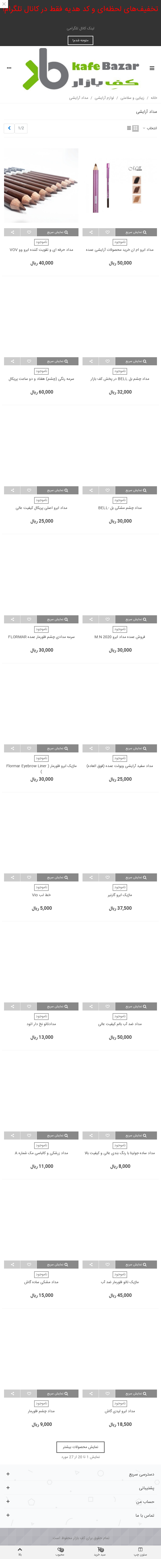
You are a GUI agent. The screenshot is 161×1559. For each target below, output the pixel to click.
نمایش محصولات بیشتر (80, 1447)
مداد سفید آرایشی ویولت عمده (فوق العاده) (120, 766)
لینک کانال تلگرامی (80, 28)
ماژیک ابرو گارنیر (120, 895)
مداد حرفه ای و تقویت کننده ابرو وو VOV (41, 250)
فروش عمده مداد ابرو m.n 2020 (119, 637)
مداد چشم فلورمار (41, 1411)
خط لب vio (41, 895)
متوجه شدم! (80, 40)
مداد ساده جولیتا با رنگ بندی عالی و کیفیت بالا (120, 1153)
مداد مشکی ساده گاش (41, 1282)
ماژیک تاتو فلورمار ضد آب (120, 1282)
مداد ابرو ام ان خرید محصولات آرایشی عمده (119, 250)
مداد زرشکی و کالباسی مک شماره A (41, 1153)
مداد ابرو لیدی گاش (120, 1411)
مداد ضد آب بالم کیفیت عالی (120, 1024)
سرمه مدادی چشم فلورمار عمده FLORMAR (41, 637)
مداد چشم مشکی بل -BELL (120, 508)
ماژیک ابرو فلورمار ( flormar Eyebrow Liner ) (41, 769)
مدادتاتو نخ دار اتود (41, 1024)
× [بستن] (4, 4)
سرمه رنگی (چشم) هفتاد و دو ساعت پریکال (41, 379)
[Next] (9, 129)
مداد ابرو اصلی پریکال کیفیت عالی (41, 508)
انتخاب (149, 128)
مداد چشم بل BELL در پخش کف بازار (120, 379)
